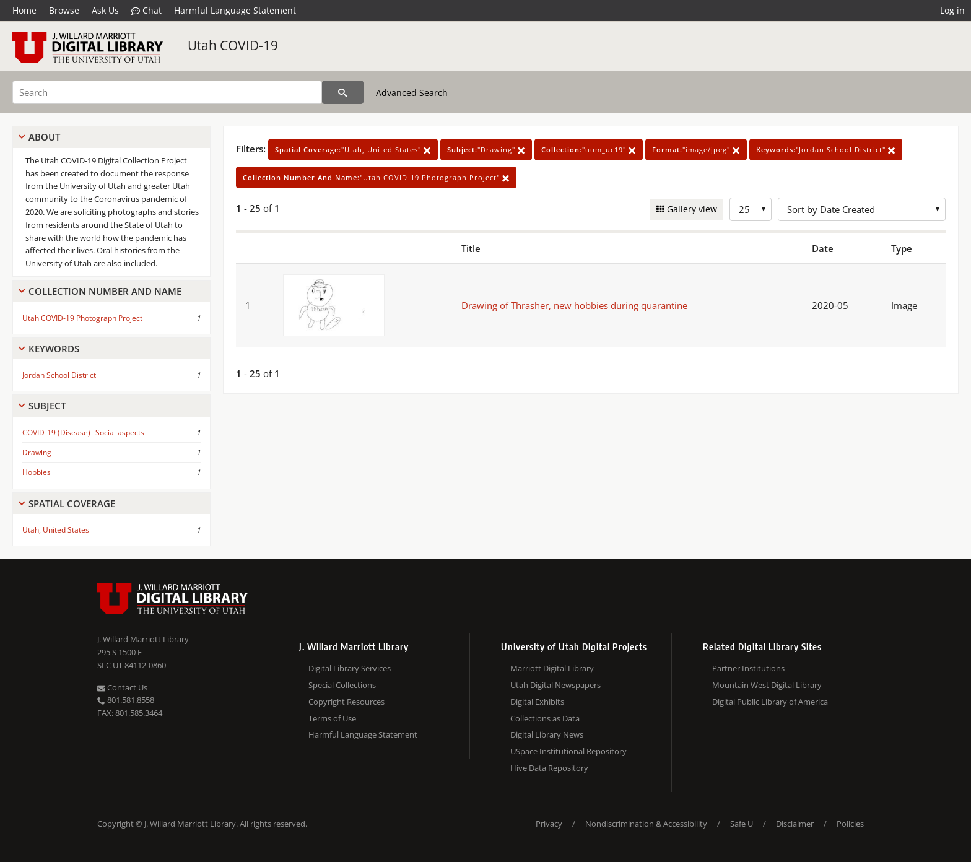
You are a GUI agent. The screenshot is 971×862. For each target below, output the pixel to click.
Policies (850, 823)
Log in (952, 10)
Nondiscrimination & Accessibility (646, 823)
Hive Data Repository (549, 767)
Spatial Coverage (71, 503)
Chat (146, 10)
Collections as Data (545, 718)
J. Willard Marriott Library (143, 639)
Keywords (53, 348)
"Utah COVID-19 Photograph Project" (376, 177)
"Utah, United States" (353, 149)
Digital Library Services (349, 668)
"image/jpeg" (696, 149)
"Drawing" (486, 149)
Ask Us (105, 10)
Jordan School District (59, 375)
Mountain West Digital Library (767, 684)
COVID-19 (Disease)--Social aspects (83, 432)
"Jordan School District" (825, 149)
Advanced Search (412, 92)
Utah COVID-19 (233, 45)
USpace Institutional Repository (568, 751)
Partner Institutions (748, 668)
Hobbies (36, 472)
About (44, 137)
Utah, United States (55, 530)
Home (24, 10)
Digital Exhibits (537, 701)
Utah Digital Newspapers (555, 684)
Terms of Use (332, 718)
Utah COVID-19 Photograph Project (82, 318)
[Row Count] (750, 209)
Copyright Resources (346, 701)
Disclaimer (795, 823)
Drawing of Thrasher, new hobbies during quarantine (574, 305)
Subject (47, 405)
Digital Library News (546, 734)
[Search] (167, 92)
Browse (64, 10)
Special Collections (342, 684)
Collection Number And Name (104, 291)
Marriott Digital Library (552, 668)
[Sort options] (862, 209)
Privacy (549, 823)
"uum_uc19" (588, 149)
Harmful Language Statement (235, 10)
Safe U (741, 823)
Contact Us (122, 687)
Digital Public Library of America (770, 701)
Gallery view (690, 209)
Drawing (36, 452)
